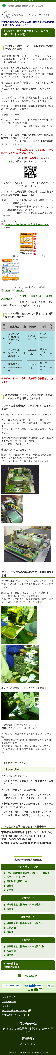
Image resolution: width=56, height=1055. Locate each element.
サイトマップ (9, 997)
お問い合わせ (9, 1001)
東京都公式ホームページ (14, 1010)
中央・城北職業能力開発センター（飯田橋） (29, 873)
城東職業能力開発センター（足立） (25, 923)
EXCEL (20, 290)
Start (36, 989)
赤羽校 (10, 890)
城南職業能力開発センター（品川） (25, 904)
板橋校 (10, 885)
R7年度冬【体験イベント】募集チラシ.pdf (27, 224)
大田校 (10, 909)
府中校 (10, 955)
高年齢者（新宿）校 (17, 881)
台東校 (10, 932)
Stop (40, 989)
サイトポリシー (10, 1006)
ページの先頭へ (30, 976)
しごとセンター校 (16, 877)
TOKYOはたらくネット (14, 1015)
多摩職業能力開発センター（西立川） (26, 946)
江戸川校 (11, 927)
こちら (18, 763)
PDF (7, 290)
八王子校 (11, 951)
